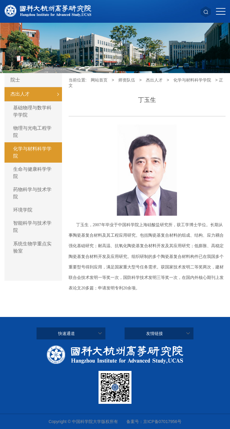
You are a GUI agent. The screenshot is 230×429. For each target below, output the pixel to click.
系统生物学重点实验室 (32, 247)
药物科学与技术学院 (32, 193)
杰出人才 (36, 94)
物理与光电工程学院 (32, 132)
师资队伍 (126, 80)
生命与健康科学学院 (32, 173)
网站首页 (99, 80)
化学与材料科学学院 (32, 152)
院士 (15, 79)
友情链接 (154, 333)
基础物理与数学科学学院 (32, 111)
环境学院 (22, 209)
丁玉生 (147, 99)
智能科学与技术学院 (32, 226)
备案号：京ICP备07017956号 (153, 421)
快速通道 (66, 333)
